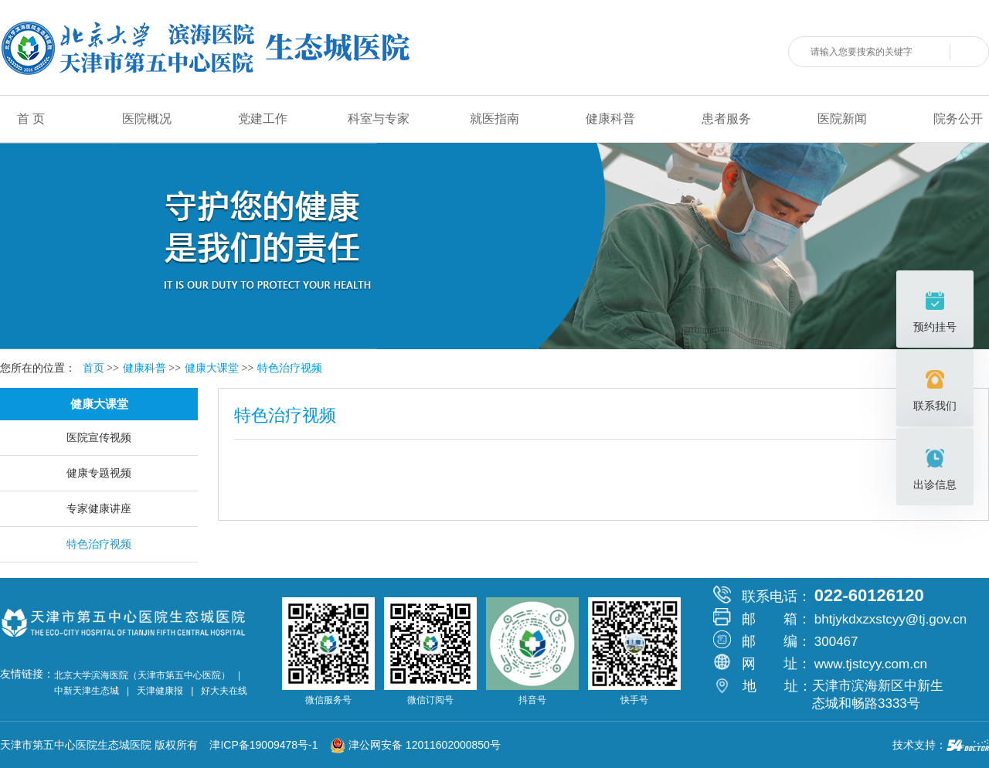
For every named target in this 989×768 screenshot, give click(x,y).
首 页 (31, 118)
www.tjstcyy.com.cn (870, 664)
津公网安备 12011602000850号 (415, 745)
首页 (93, 368)
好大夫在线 (224, 690)
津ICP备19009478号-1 (268, 745)
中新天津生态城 (86, 690)
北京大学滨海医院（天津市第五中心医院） (142, 675)
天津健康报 (160, 690)
